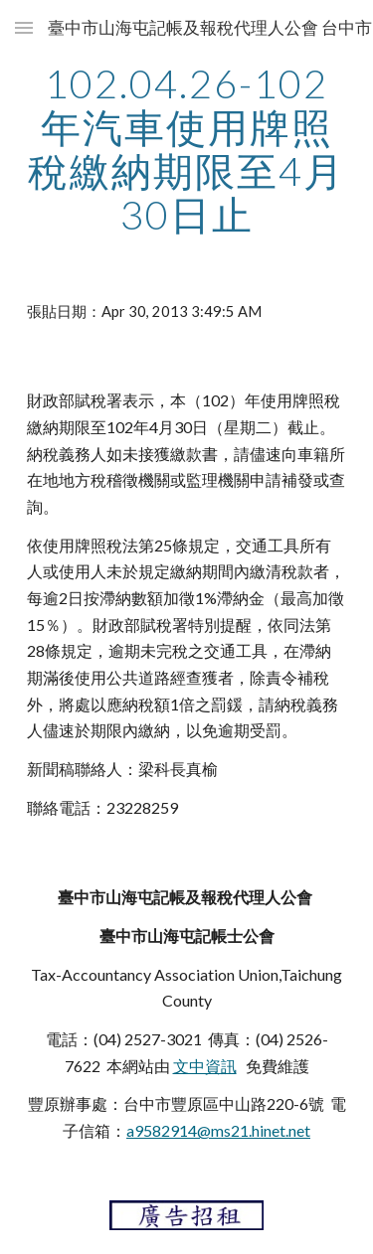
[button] (24, 27)
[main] (187, 149)
